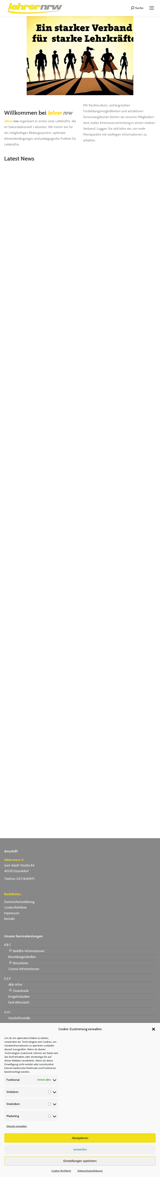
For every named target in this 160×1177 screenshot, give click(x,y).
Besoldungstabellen (22, 957)
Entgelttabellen (19, 997)
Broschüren (18, 962)
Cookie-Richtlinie (61, 1170)
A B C (7, 945)
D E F (7, 979)
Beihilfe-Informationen (26, 950)
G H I (7, 1012)
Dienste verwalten (16, 1126)
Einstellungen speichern (79, 1161)
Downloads (18, 990)
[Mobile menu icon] (152, 8)
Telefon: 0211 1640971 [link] (19, 879)
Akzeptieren (80, 1138)
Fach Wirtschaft (18, 1002)
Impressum (11, 913)
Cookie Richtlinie (15, 907)
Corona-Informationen (23, 969)
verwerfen (80, 1149)
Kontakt (9, 919)
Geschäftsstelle (19, 1018)
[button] (153, 1029)
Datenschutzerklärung (90, 1170)
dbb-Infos (15, 984)
